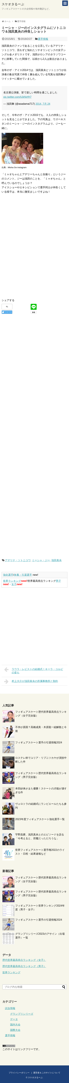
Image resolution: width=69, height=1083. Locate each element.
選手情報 (43, 39)
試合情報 (10, 1008)
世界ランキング (12, 581)
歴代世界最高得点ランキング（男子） (24, 966)
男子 (58, 581)
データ (14, 1019)
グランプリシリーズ (21, 1014)
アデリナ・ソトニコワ (18, 560)
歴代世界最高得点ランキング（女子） (24, 960)
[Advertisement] (29, 225)
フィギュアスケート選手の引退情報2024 (38, 742)
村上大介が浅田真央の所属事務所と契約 (31, 681)
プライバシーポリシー (19, 1072)
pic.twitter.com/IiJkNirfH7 (17, 97)
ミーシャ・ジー (41, 560)
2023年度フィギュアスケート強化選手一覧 (40, 819)
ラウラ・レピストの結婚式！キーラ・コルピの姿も (33, 670)
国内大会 (15, 1024)
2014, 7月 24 (42, 103)
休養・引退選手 (23, 574)
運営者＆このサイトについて (46, 1072)
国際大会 (15, 1030)
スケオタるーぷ (13, 4)
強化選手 (8, 574)
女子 (14, 584)
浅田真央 (56, 560)
